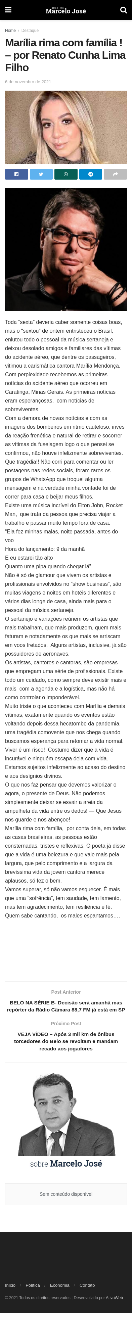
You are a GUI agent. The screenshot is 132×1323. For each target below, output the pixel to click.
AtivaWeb (114, 1307)
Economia (60, 1294)
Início (10, 1294)
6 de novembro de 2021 (28, 81)
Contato (87, 1294)
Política (33, 1294)
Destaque (30, 30)
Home (10, 30)
